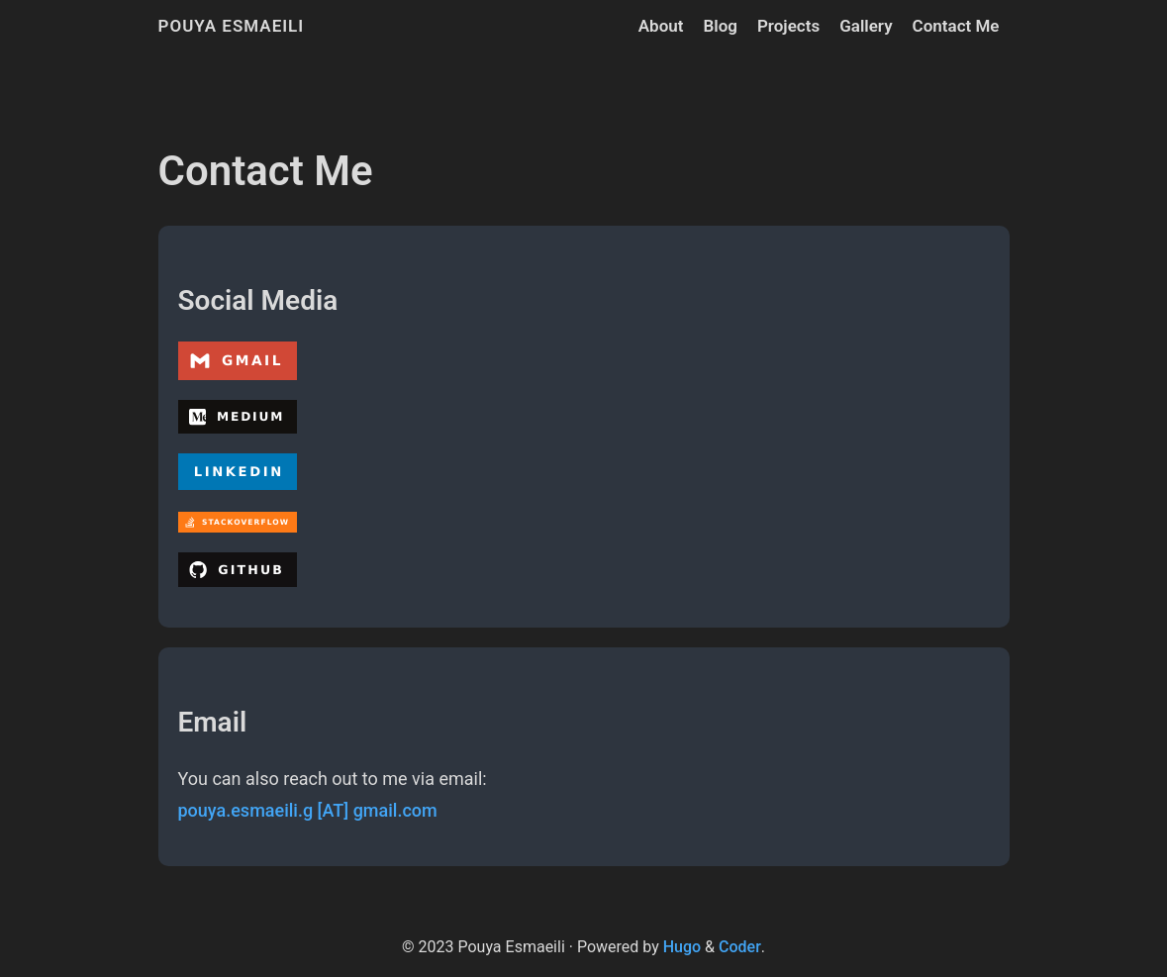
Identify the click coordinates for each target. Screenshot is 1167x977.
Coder (740, 946)
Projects (788, 26)
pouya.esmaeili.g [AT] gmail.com (308, 810)
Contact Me (956, 26)
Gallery (865, 26)
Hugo (682, 946)
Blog (720, 26)
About (661, 26)
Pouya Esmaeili (231, 26)
